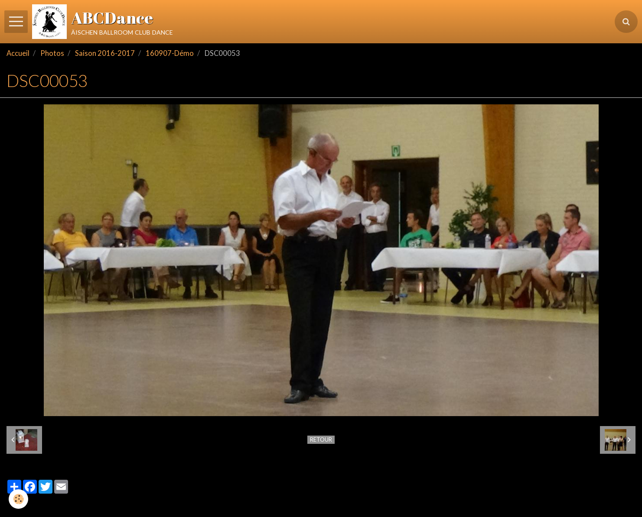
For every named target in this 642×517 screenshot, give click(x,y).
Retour (321, 439)
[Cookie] (18, 499)
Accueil (18, 53)
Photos (52, 53)
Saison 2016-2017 (105, 53)
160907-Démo (170, 53)
